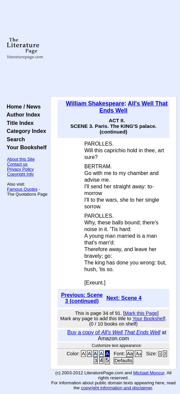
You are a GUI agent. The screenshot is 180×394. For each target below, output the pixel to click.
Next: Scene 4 (124, 298)
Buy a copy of (113, 332)
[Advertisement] (113, 48)
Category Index (25, 131)
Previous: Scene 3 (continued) (82, 298)
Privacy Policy (20, 169)
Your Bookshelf (25, 147)
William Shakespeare (95, 103)
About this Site (21, 159)
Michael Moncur (148, 372)
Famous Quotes (22, 189)
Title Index (18, 123)
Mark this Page (140, 313)
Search (14, 139)
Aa (130, 353)
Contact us (17, 164)
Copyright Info (20, 174)
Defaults (123, 360)
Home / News (22, 107)
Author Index (22, 115)
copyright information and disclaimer (116, 387)
